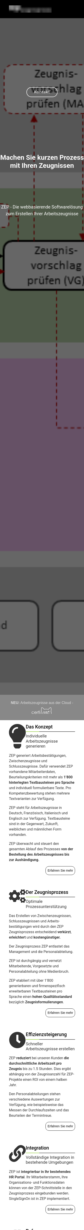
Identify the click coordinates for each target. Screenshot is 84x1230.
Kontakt (42, 92)
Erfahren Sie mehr (60, 870)
